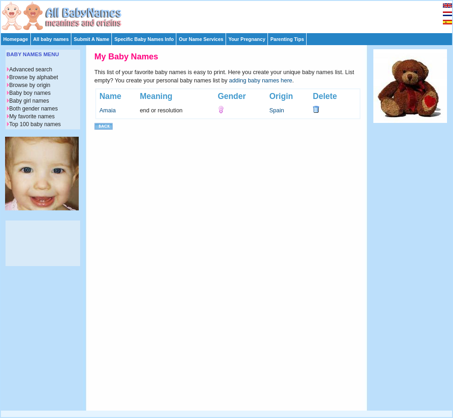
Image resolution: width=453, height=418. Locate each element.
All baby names (51, 39)
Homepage (15, 39)
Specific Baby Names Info (144, 39)
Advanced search (30, 69)
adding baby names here (260, 80)
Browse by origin (29, 85)
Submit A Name (91, 39)
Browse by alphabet (33, 77)
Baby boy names (30, 93)
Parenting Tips (287, 39)
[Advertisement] (230, 15)
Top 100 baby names (35, 124)
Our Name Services (201, 39)
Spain (276, 110)
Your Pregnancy (246, 39)
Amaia (107, 110)
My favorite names (32, 116)
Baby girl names (29, 101)
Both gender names (33, 108)
